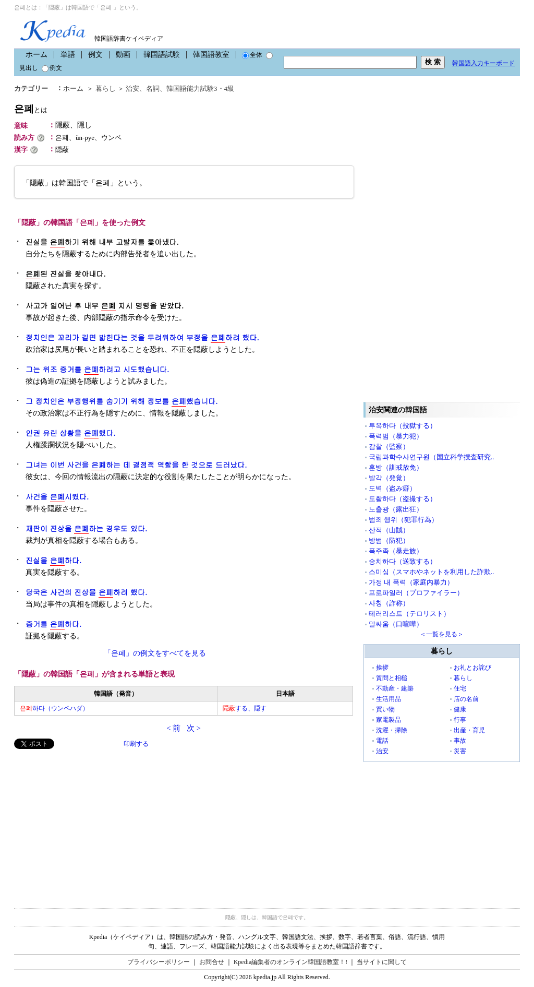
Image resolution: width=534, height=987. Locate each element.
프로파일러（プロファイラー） (416, 593)
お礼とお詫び (472, 667)
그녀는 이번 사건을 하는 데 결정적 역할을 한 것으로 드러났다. (136, 464)
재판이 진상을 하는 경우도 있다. (86, 528)
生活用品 (388, 699)
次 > (194, 728)
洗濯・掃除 (391, 730)
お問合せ (211, 962)
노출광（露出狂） (396, 509)
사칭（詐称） (389, 603)
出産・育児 (469, 730)
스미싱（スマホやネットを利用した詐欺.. (431, 572)
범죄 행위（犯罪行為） (403, 520)
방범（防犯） (389, 540)
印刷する (136, 743)
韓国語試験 (161, 54)
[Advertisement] (92, 822)
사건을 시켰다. (57, 496)
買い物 (385, 709)
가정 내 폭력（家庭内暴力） (411, 582)
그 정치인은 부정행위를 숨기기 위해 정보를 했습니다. (122, 401)
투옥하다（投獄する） (402, 426)
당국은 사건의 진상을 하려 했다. (86, 592)
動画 (123, 54)
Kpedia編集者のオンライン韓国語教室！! (291, 962)
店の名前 (466, 699)
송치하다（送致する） (402, 561)
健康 (460, 709)
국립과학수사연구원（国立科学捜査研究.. (431, 457)
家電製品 (388, 719)
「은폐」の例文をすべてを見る (155, 653)
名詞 (153, 88)
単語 (67, 54)
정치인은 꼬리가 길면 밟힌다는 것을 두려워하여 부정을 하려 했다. (142, 337)
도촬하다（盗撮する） (402, 499)
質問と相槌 (391, 678)
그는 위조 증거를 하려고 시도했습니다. (97, 369)
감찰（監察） (389, 446)
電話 (382, 740)
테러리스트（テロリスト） (409, 613)
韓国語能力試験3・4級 (200, 88)
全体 (252, 54)
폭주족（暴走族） (396, 551)
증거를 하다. (53, 624)
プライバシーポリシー (158, 962)
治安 (132, 88)
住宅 (460, 688)
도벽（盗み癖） (392, 488)
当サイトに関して (382, 962)
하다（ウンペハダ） (54, 708)
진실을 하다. (53, 560)
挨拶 (382, 667)
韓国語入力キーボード (483, 63)
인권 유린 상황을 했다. (71, 432)
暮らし (105, 88)
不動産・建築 (395, 688)
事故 (460, 740)
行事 (460, 719)
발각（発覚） (389, 478)
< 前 (173, 728)
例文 (95, 54)
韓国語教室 (211, 54)
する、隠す (244, 708)
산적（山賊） (389, 530)
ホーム (36, 54)
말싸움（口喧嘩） (396, 624)
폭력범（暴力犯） (396, 436)
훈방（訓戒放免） (396, 467)
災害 (460, 751)
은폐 (30, 108)
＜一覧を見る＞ (442, 634)
